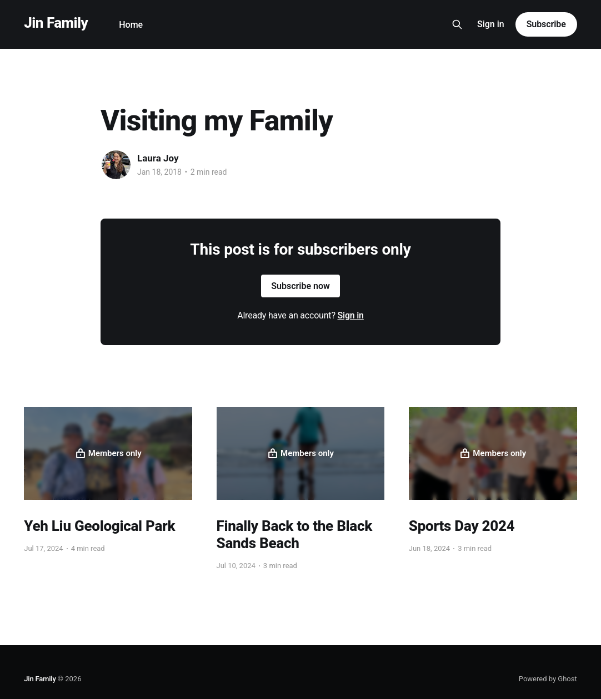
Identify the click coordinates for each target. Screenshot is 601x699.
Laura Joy (158, 158)
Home (131, 24)
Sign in (490, 24)
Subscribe (546, 24)
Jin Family (56, 23)
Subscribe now (300, 286)
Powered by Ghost (548, 679)
